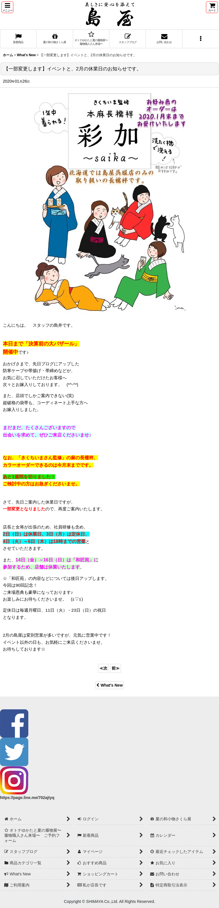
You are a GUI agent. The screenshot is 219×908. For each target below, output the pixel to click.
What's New (109, 685)
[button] (7, 7)
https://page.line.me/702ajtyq (27, 797)
